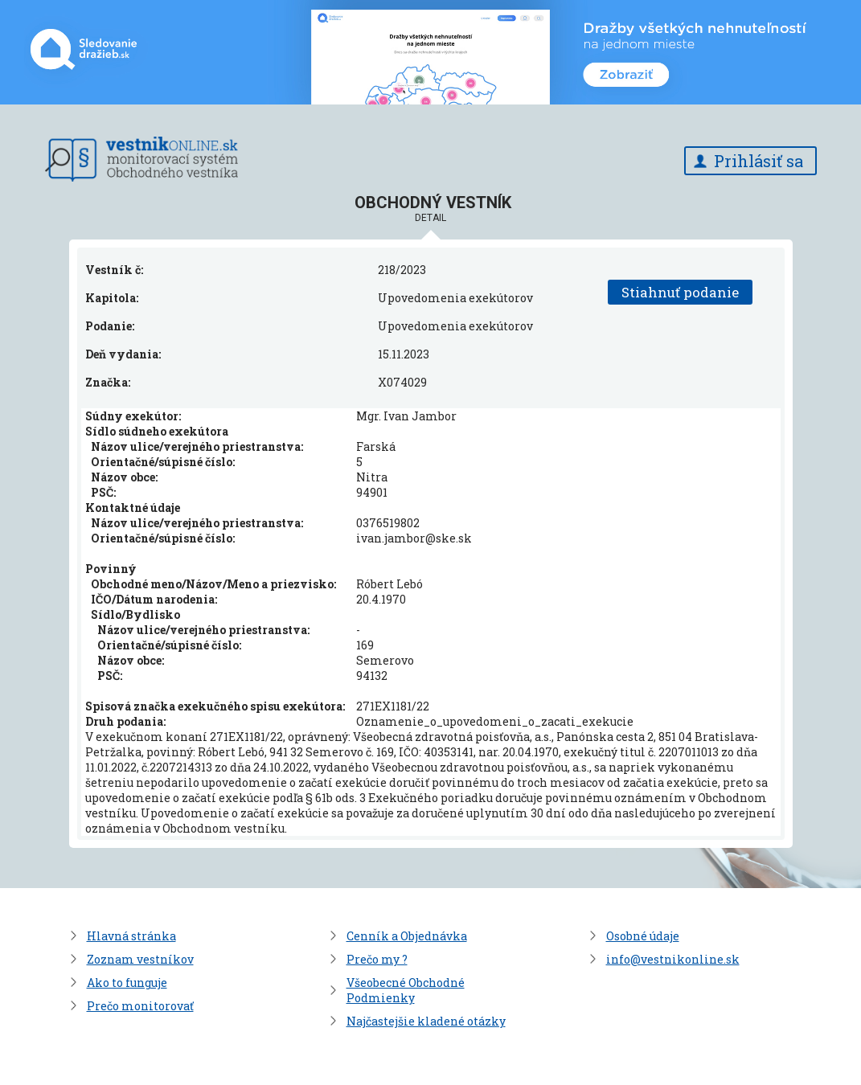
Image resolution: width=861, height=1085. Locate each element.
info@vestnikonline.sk (673, 959)
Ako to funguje (127, 982)
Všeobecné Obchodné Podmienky (405, 990)
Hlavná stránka (131, 936)
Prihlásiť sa (758, 160)
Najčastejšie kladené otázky (426, 1021)
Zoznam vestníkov (140, 959)
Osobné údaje (642, 936)
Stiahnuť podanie (680, 292)
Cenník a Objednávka (406, 936)
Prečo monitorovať (140, 1005)
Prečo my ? (377, 959)
